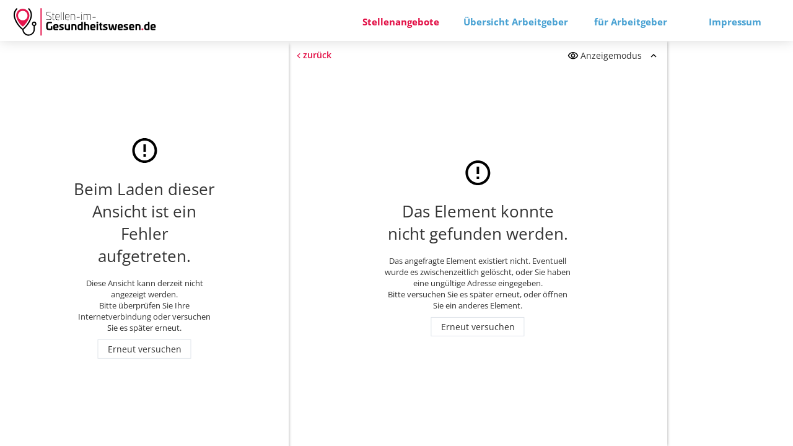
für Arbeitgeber (630, 21)
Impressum (735, 21)
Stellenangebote (400, 21)
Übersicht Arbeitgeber (515, 21)
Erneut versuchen (145, 349)
